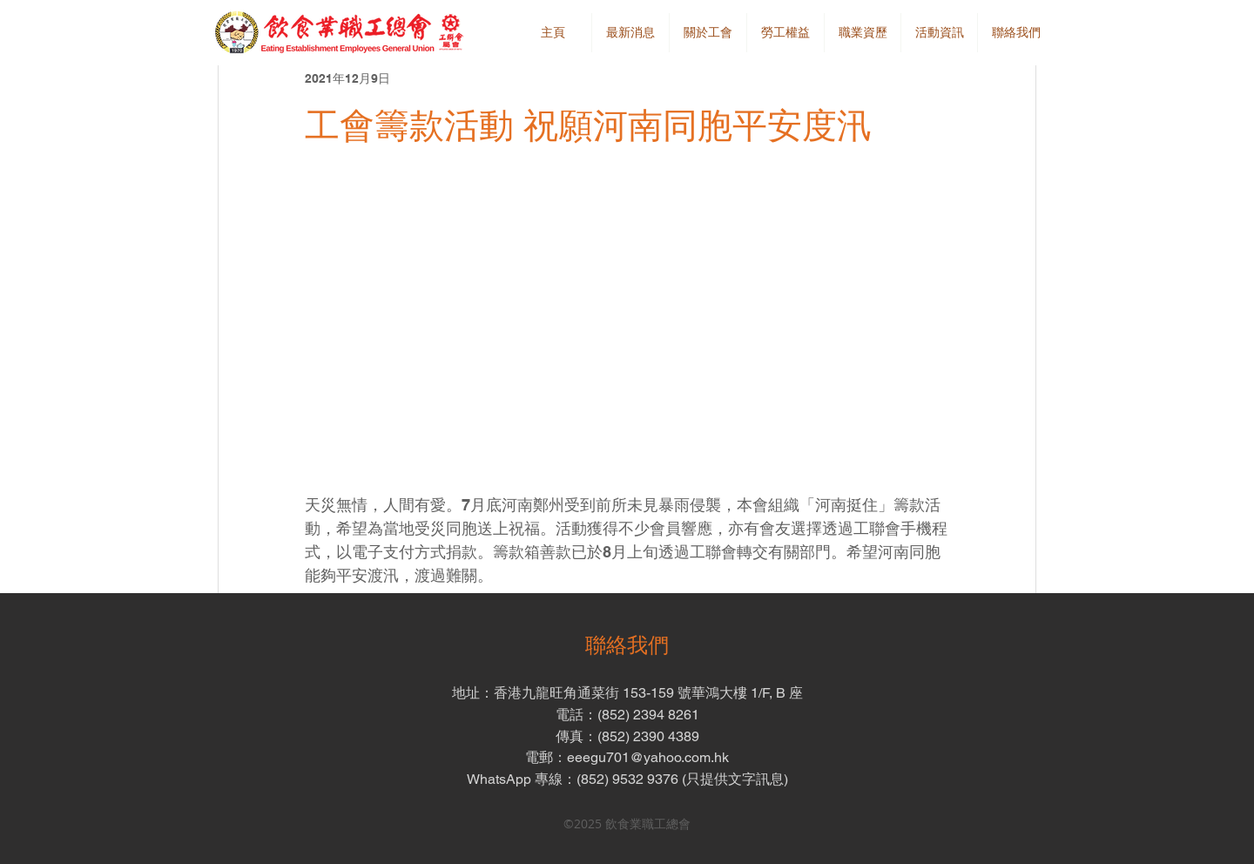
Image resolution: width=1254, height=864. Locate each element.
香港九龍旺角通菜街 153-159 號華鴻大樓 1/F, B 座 (648, 693)
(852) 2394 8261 (648, 714)
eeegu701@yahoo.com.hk (648, 757)
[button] (707, 32)
